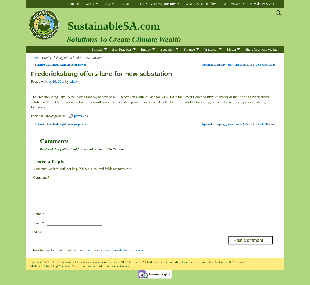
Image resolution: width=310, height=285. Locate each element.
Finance (189, 49)
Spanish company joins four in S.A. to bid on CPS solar (240, 64)
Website (38, 237)
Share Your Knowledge (261, 49)
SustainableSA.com (114, 26)
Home (34, 58)
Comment (41, 177)
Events (89, 4)
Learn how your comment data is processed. (115, 255)
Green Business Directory (158, 4)
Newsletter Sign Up (263, 4)
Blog (107, 4)
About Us (72, 4)
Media (231, 49)
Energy (146, 49)
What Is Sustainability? (201, 4)
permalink (81, 116)
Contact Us (127, 4)
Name (39, 219)
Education (167, 49)
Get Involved (232, 4)
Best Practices (122, 49)
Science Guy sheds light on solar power (58, 64)
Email (39, 228)
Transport (211, 49)
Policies (97, 49)
